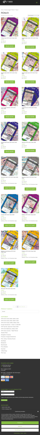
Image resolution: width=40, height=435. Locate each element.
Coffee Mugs (4, 350)
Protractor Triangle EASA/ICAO (8, 336)
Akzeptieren (20, 422)
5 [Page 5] (22, 306)
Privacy (21, 433)
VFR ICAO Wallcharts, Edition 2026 (9, 328)
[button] (38, 411)
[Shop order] (33, 15)
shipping (4, 42)
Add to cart (9, 188)
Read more (10, 46)
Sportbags (3, 340)
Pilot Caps (3, 352)
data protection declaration (27, 397)
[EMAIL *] (7, 394)
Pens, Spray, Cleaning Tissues (8, 338)
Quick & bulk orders (6, 407)
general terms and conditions (13, 397)
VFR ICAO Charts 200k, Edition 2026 (10, 320)
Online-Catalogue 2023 (7, 409)
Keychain (3, 348)
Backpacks (3, 342)
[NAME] (7, 391)
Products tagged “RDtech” (9, 9)
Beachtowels (4, 344)
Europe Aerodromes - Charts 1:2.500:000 (10, 324)
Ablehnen (20, 426)
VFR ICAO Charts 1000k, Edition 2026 (10, 322)
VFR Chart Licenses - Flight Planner (9, 330)
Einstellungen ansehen (20, 430)
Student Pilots (4, 332)
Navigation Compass (6, 334)
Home (2, 9)
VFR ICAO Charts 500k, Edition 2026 (10, 318)
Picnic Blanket (4, 346)
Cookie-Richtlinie (17, 433)
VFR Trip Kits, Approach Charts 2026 (9, 326)
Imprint (25, 433)
